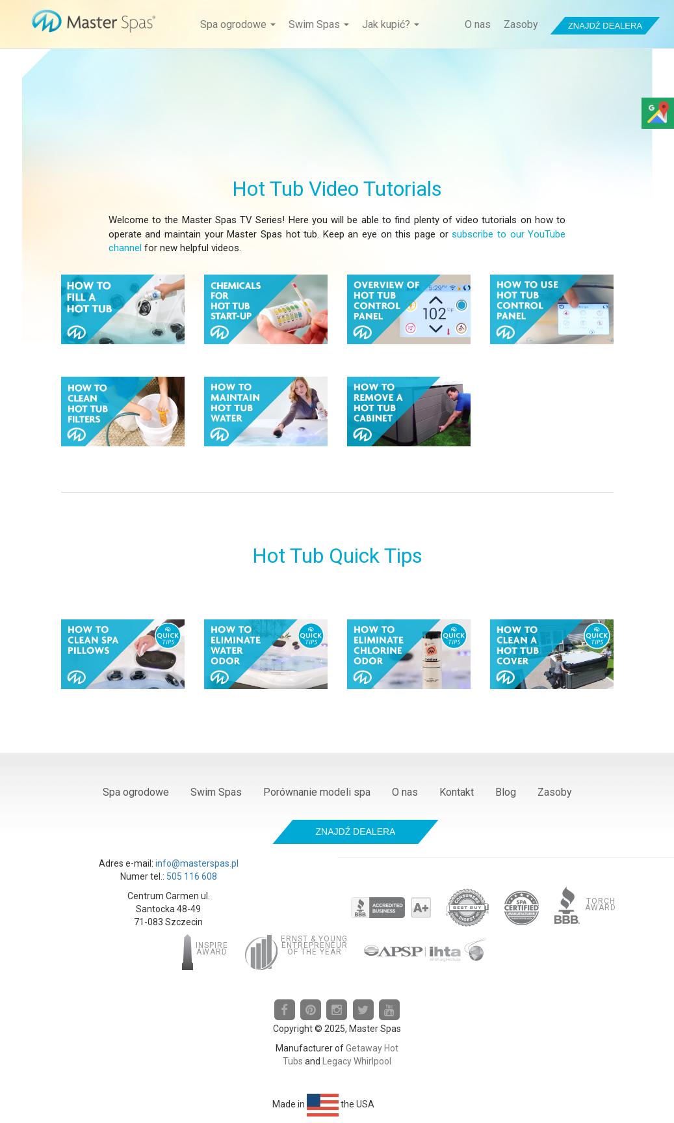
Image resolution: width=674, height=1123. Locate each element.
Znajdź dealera (604, 26)
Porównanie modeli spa (316, 792)
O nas (478, 24)
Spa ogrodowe (238, 24)
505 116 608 (191, 876)
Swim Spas (319, 24)
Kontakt (456, 792)
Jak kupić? (390, 24)
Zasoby (521, 24)
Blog (505, 792)
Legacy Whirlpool (356, 1061)
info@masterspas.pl (197, 863)
